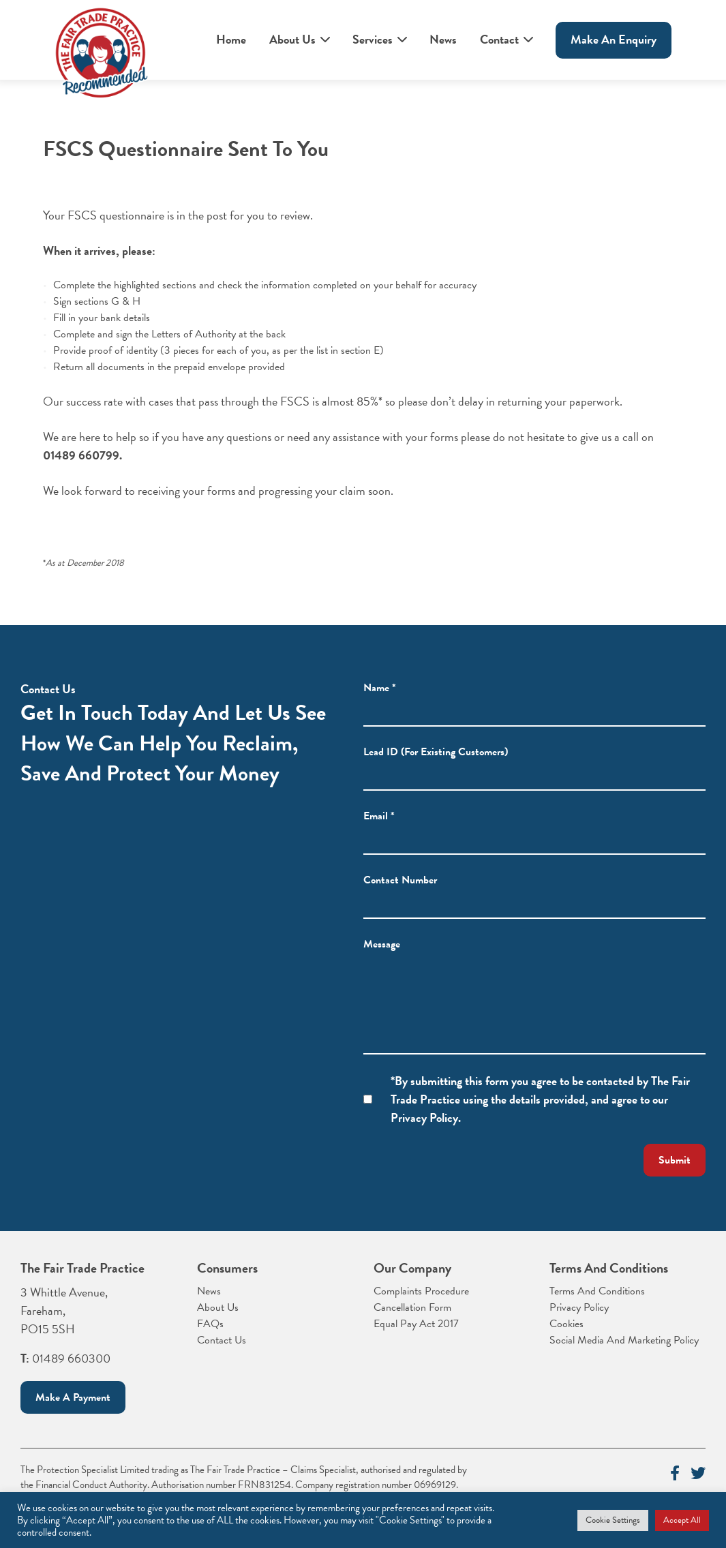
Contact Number (400, 880)
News (443, 39)
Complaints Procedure (421, 1291)
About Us (292, 39)
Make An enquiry (613, 39)
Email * (379, 816)
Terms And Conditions (597, 1291)
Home (231, 39)
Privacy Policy (579, 1307)
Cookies (566, 1324)
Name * (379, 688)
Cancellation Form (412, 1307)
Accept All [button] (682, 1520)
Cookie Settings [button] (613, 1520)
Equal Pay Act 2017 (416, 1324)
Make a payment (72, 1397)
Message (381, 944)
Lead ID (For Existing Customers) (435, 752)
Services (372, 39)
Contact (499, 39)
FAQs (210, 1324)
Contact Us (221, 1340)
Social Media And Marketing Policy (624, 1340)
